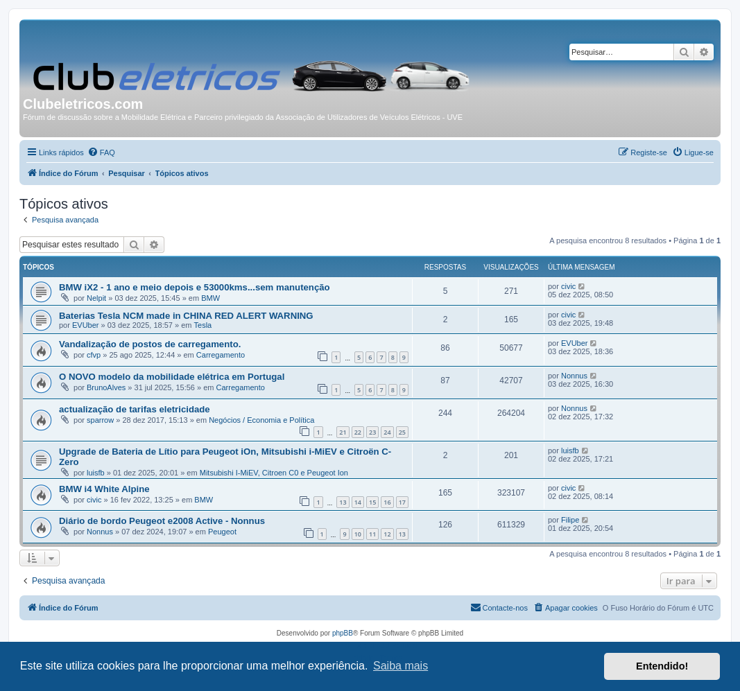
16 (387, 502)
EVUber (85, 325)
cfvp (94, 355)
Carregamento (220, 355)
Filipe (570, 520)
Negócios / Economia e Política (261, 420)
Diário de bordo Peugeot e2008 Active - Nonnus (162, 521)
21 (342, 432)
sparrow (100, 420)
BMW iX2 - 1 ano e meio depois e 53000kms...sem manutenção (194, 287)
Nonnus (574, 375)
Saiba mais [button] (400, 666)
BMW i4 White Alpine (104, 489)
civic (568, 286)
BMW (210, 298)
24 (387, 432)
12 (387, 534)
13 (342, 502)
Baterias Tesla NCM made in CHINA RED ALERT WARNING (186, 315)
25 (402, 432)
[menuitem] (101, 152)
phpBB (342, 633)
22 (357, 432)
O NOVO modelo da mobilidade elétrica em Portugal (171, 376)
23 (372, 432)
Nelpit (96, 298)
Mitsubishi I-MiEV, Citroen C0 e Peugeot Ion (274, 473)
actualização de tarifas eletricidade (134, 409)
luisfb (96, 473)
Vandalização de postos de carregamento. (150, 344)
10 (357, 534)
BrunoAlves (106, 387)
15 (372, 502)
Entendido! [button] (662, 666)
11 (372, 534)
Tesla (203, 325)
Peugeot (222, 531)
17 (402, 502)
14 (357, 502)
